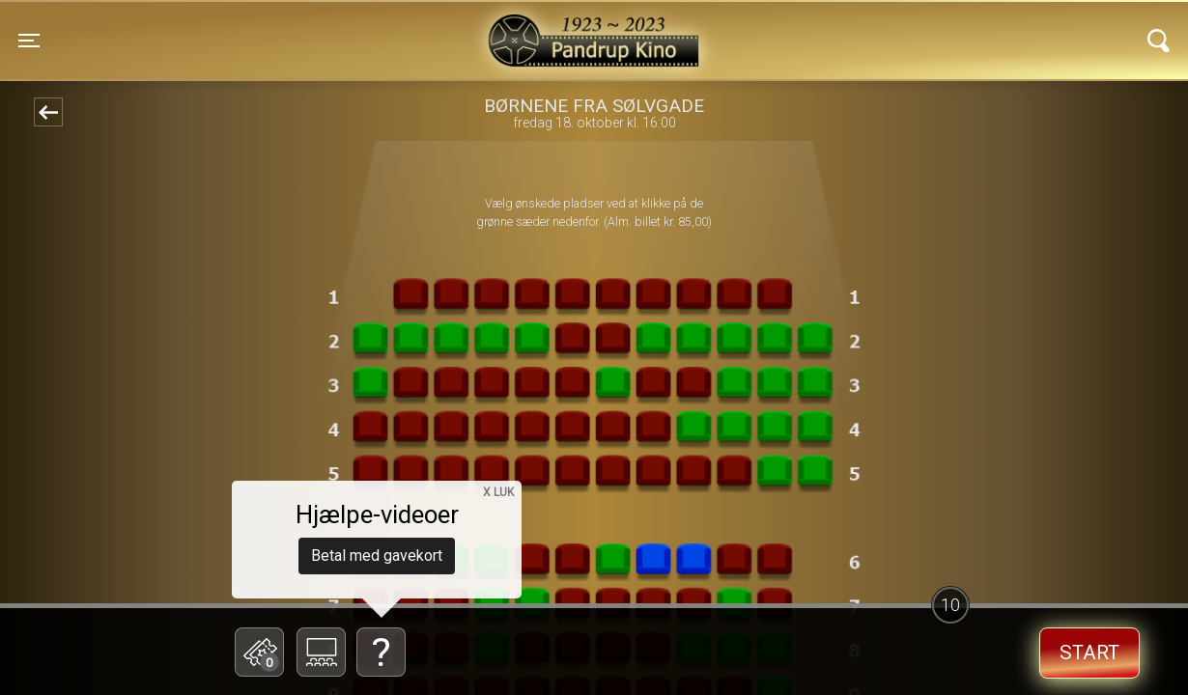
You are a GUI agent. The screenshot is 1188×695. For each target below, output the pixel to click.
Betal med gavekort (376, 555)
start (1089, 652)
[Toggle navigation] (29, 40)
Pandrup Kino (298, 28)
